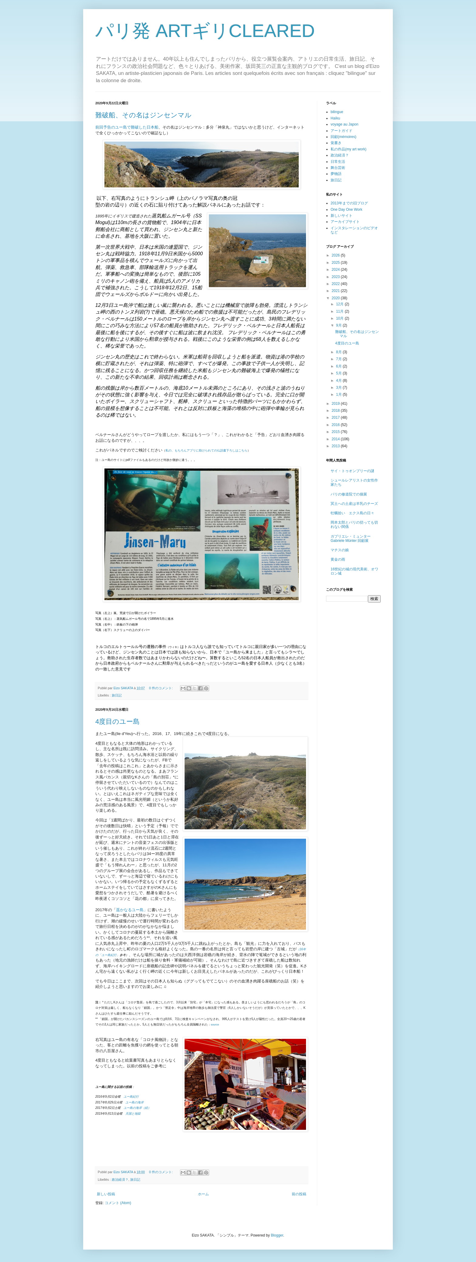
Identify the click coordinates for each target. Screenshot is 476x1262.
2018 (336, 410)
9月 (339, 325)
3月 (339, 387)
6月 (339, 366)
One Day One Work (346, 209)
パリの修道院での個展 (349, 494)
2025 (336, 262)
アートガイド (341, 131)
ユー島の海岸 (134, 1102)
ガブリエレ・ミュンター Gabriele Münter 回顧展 (351, 538)
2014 (336, 439)
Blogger (277, 1235)
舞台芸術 (338, 168)
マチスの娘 (340, 550)
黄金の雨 (338, 559)
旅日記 (117, 695)
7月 (339, 359)
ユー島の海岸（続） (136, 1107)
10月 (340, 318)
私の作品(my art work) (348, 149)
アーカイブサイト (345, 222)
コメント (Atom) (118, 1203)
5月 (339, 373)
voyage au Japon (344, 124)
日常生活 (338, 161)
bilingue (337, 112)
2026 (336, 255)
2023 (336, 277)
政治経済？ (120, 1179)
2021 (336, 291)
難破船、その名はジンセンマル (143, 115)
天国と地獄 (133, 1113)
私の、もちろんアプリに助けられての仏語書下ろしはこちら (206, 450)
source (215, 1024)
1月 (339, 394)
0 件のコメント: (161, 688)
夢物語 (336, 174)
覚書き (336, 143)
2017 (336, 417)
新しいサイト (341, 215)
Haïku (335, 118)
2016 (336, 425)
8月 (339, 352)
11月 (340, 311)
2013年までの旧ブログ (349, 203)
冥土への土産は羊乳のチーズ (354, 504)
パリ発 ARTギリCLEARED (205, 31)
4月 (339, 380)
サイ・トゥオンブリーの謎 (352, 471)
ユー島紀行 (131, 1096)
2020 (336, 298)
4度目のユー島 (117, 721)
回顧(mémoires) (343, 137)
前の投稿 (299, 1194)
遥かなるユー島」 (132, 910)
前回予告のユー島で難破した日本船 (126, 127)
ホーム (203, 1194)
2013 (336, 446)
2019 (336, 403)
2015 (336, 432)
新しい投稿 (106, 1194)
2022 (336, 284)
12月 (340, 304)
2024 (336, 269)
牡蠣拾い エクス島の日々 (352, 513)
